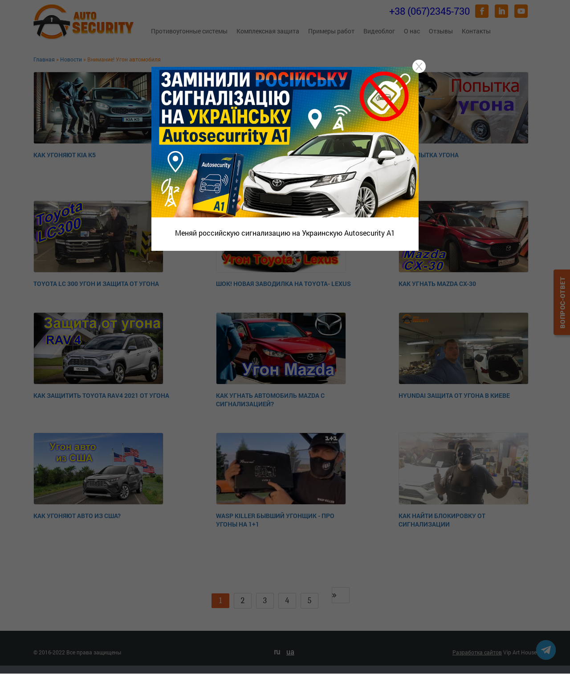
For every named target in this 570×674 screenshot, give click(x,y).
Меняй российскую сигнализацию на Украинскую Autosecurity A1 (285, 232)
